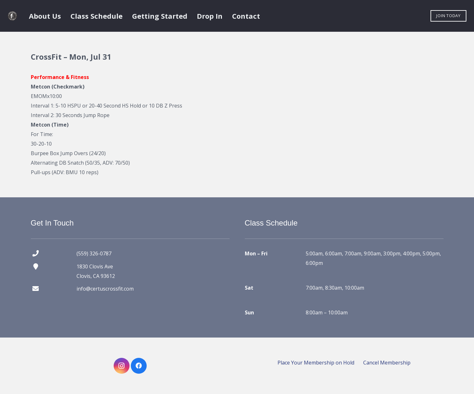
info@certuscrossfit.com (105, 288)
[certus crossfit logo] (12, 16)
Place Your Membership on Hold (315, 362)
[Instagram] (122, 366)
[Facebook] (139, 366)
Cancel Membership (387, 362)
